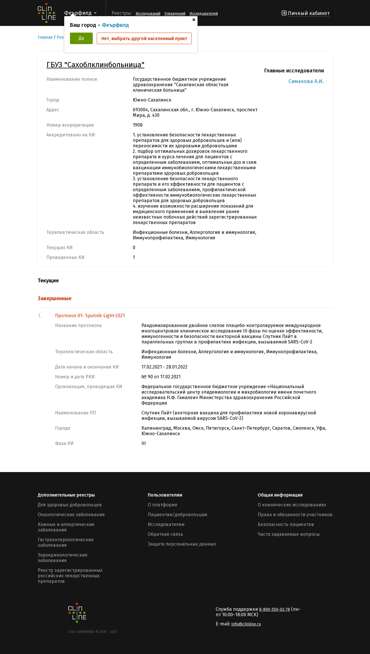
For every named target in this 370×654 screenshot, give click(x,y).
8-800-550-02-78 (274, 609)
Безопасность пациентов (286, 524)
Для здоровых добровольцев (70, 505)
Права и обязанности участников (295, 514)
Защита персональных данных (182, 544)
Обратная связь (165, 534)
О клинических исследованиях (292, 505)
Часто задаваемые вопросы (289, 534)
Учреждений (174, 13)
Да (81, 38)
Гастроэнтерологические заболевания (66, 542)
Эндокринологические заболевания (63, 557)
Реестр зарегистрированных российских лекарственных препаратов (70, 575)
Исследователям (166, 524)
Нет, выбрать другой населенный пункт (144, 38)
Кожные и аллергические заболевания (66, 527)
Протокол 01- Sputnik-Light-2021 (90, 315)
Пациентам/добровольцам (177, 514)
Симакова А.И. (306, 81)
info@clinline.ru (246, 624)
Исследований (148, 13)
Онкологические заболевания (71, 514)
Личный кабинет (309, 13)
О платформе (162, 505)
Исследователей (203, 13)
